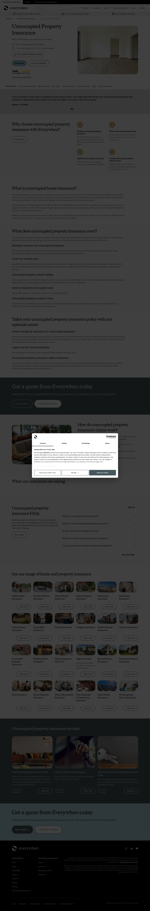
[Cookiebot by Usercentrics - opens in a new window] (107, 437)
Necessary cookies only (47, 472)
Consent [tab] (43, 443)
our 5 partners (45, 452)
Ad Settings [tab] (86, 443)
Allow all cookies (102, 472)
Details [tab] (64, 443)
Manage (75, 472)
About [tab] (107, 443)
